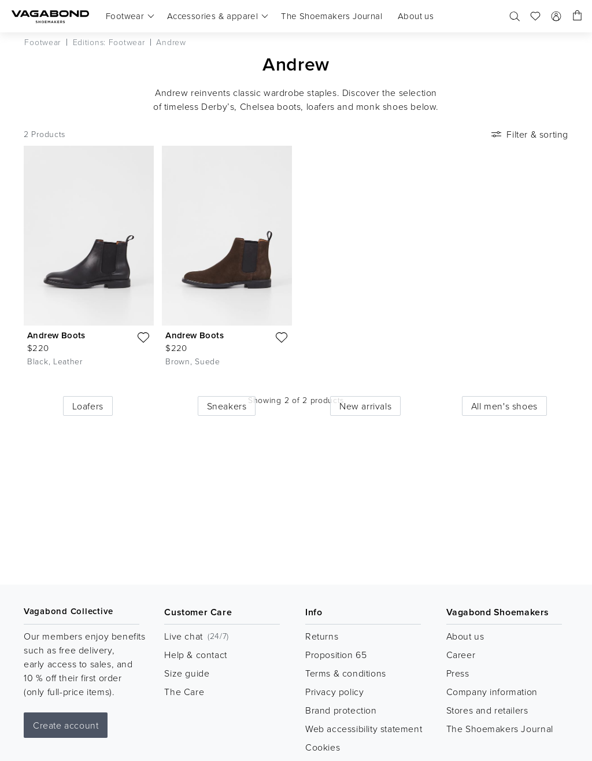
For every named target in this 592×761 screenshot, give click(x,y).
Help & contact (195, 654)
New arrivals (365, 406)
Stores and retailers (487, 710)
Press (457, 673)
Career (461, 654)
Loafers (87, 406)
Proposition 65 (336, 654)
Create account (65, 725)
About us (465, 636)
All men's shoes (504, 406)
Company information (492, 691)
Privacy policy (334, 691)
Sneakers (227, 406)
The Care (184, 691)
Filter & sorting (528, 134)
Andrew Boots (56, 335)
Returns (321, 636)
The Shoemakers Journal (499, 728)
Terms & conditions (345, 673)
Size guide (186, 673)
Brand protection (341, 710)
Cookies (322, 747)
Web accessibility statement (363, 728)
